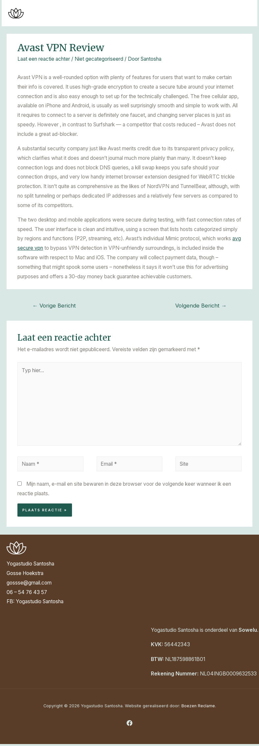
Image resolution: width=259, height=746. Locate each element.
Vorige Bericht (54, 305)
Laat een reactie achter (43, 59)
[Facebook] (129, 723)
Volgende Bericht (201, 305)
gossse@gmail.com (29, 583)
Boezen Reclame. (198, 705)
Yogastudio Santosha (39, 601)
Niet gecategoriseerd (99, 59)
